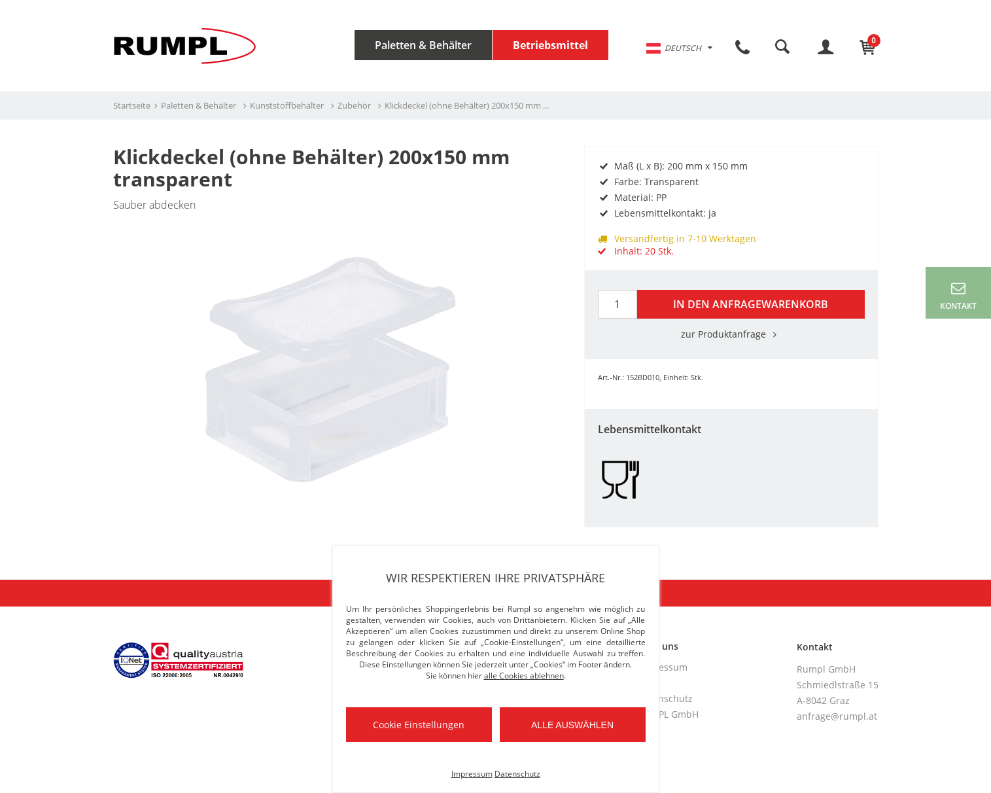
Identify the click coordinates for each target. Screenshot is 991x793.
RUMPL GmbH (668, 714)
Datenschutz (665, 698)
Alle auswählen (572, 725)
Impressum (662, 667)
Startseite (131, 105)
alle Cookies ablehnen (524, 675)
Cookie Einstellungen (418, 724)
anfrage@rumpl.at (837, 716)
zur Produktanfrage (731, 334)
